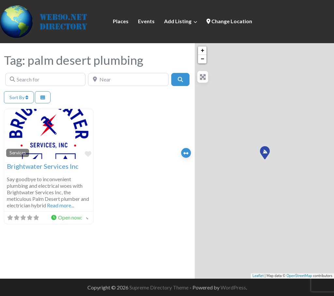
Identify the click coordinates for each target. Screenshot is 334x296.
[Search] (180, 79)
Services (17, 152)
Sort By (18, 97)
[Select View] (43, 97)
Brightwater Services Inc (43, 166)
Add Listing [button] (177, 21)
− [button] (202, 59)
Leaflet (258, 275)
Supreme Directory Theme (159, 287)
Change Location (229, 21)
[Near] (128, 79)
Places (121, 21)
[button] (69, 217)
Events (146, 21)
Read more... (60, 205)
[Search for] (45, 79)
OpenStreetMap (299, 275)
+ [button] (202, 51)
